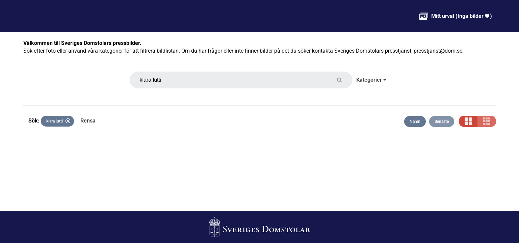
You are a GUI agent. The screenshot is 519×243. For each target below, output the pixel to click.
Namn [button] (415, 121)
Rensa (88, 120)
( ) (455, 16)
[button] (343, 80)
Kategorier (371, 80)
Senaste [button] (442, 121)
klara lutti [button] (58, 121)
